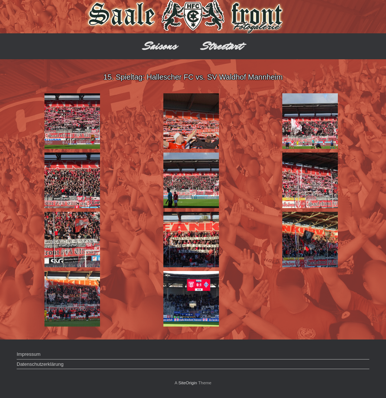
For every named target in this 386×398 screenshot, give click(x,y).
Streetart (222, 46)
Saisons (160, 46)
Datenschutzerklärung (40, 364)
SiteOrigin (187, 383)
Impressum (28, 354)
